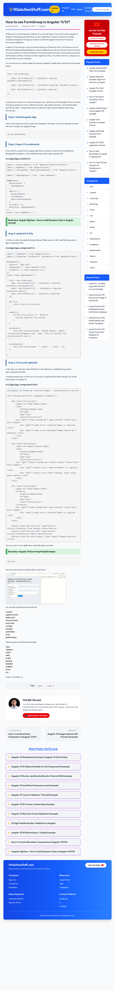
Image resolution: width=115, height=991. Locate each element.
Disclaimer (13, 887)
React (80, 9)
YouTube (62, 906)
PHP (74, 9)
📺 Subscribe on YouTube (36, 715)
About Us (13, 880)
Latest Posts (64, 880)
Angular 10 (51, 686)
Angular (40, 686)
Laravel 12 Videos (97, 38)
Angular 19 (66, 9)
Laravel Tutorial (89, 9)
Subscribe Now (96, 52)
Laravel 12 (55, 9)
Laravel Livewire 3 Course (97, 45)
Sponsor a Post (15, 902)
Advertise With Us (16, 899)
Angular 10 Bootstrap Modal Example (37, 551)
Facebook (63, 899)
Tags (61, 883)
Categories (64, 887)
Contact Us (14, 883)
